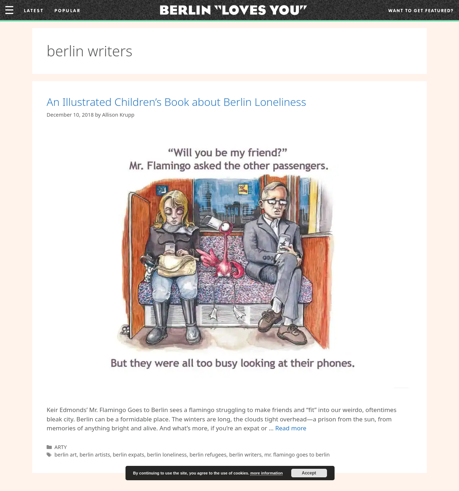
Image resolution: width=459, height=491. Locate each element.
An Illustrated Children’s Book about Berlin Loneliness (176, 101)
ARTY (61, 447)
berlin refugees (207, 454)
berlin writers (245, 454)
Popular (68, 10)
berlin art (66, 454)
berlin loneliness (167, 454)
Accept (309, 473)
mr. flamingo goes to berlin (297, 454)
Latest (34, 10)
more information (266, 473)
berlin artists (95, 454)
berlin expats (128, 454)
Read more (290, 428)
